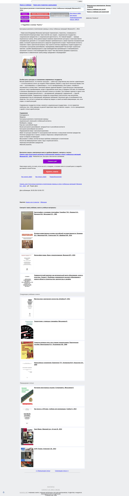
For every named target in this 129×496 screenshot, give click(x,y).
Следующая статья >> (62, 471)
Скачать (25, 14)
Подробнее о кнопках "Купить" (32, 25)
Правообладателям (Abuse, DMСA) (76, 18)
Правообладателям (56, 176)
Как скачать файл (26, 176)
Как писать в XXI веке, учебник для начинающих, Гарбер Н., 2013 (55, 409)
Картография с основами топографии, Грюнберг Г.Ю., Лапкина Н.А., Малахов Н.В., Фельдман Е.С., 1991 (56, 213)
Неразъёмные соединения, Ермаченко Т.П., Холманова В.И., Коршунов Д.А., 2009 (59, 363)
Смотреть (25, 21)
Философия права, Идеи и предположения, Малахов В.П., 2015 (54, 255)
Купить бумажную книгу (40, 14)
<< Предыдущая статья (43, 471)
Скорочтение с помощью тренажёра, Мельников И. (50, 321)
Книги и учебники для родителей (98, 11)
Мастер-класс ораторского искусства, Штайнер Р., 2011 (52, 299)
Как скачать (73, 15)
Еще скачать (25, 17)
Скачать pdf (52, 161)
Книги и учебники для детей (96, 9)
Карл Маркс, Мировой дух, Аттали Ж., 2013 (48, 429)
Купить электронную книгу (40, 17)
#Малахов (43, 202)
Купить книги (52, 172)
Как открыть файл (75, 13)
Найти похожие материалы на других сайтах (59, 15)
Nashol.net (24, 492)
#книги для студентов (32, 202)
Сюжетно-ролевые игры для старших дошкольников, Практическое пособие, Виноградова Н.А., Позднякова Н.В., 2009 (56, 343)
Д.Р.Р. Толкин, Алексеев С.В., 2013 (45, 448)
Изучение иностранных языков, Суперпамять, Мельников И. (54, 387)
